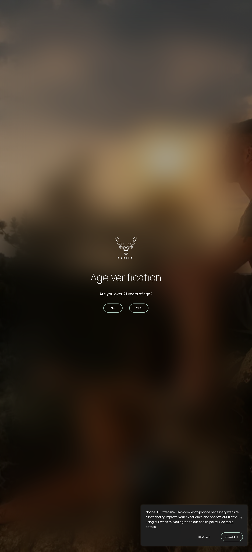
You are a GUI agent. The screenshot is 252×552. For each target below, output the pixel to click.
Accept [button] (231, 537)
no (113, 308)
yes (139, 308)
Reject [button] (204, 537)
